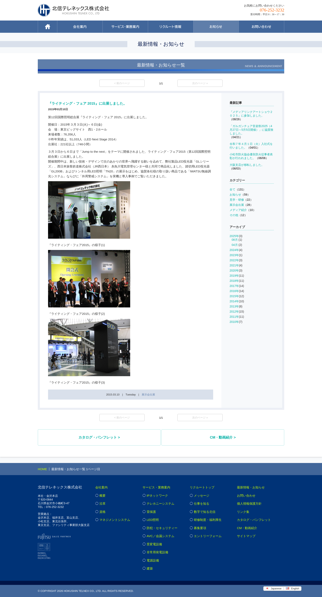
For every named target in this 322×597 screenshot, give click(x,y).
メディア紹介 (243, 210)
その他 (238, 215)
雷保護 (151, 511)
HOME (42, 469)
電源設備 (153, 560)
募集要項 (200, 528)
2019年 (234, 275)
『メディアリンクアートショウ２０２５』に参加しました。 (251, 115)
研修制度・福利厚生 (208, 519)
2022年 (234, 260)
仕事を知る (201, 503)
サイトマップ (246, 536)
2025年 (234, 236)
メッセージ (201, 495)
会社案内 (101, 487)
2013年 (234, 306)
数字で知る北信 (204, 511)
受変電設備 (154, 544)
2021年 (234, 265)
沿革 (102, 503)
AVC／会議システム (160, 536)
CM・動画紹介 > (223, 437)
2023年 (234, 255)
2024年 (234, 250)
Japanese (274, 588)
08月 (235, 239)
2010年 (234, 321)
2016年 (234, 291)
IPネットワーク (157, 495)
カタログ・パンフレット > (99, 437)
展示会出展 (148, 394)
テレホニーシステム (160, 503)
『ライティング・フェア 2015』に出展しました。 (87, 103)
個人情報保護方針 (249, 503)
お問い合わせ (246, 495)
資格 (102, 511)
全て (238, 189)
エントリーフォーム (208, 536)
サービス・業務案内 (156, 487)
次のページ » (200, 83)
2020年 (234, 270)
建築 (150, 568)
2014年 (234, 301)
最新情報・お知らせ (251, 487)
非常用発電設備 (157, 552)
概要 (102, 495)
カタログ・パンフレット (254, 519)
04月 (235, 244)
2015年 (234, 296)
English (292, 588)
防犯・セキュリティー (162, 528)
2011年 (234, 316)
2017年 (234, 286)
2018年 (234, 280)
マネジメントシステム (114, 519)
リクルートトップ (202, 487)
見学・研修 (241, 199)
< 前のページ (122, 83)
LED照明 (153, 519)
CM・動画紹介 (247, 528)
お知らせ (240, 194)
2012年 (234, 311)
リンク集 (243, 511)
